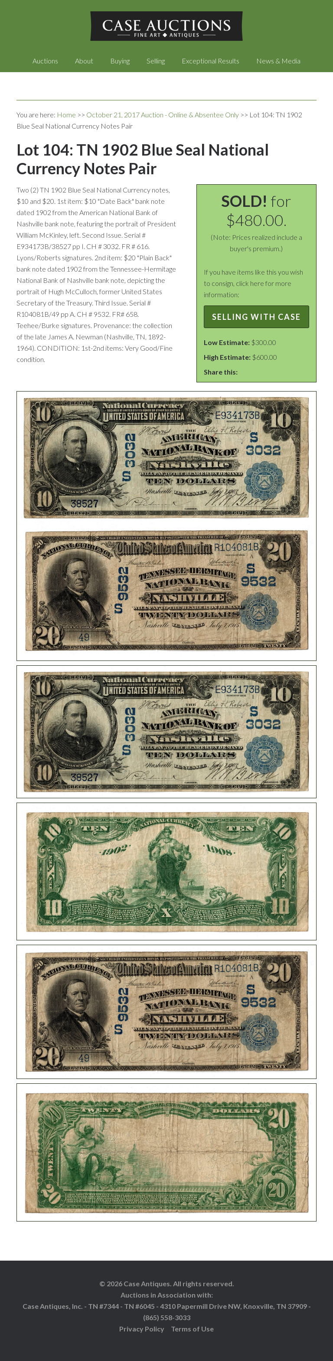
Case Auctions (166, 26)
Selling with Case (256, 317)
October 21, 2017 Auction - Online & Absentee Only (162, 114)
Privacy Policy (141, 1328)
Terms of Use (192, 1328)
